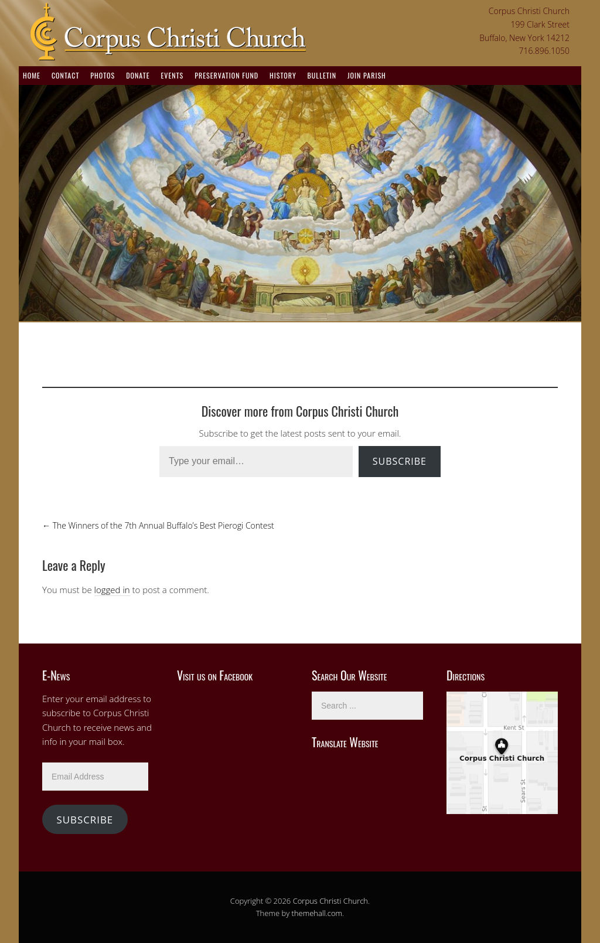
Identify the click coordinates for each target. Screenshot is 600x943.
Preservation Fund (226, 75)
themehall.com (317, 913)
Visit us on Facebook (215, 675)
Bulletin (322, 75)
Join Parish (366, 75)
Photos (102, 75)
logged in (112, 589)
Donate (137, 75)
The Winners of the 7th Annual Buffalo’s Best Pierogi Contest (158, 525)
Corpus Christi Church (330, 901)
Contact (65, 75)
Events (172, 75)
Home (31, 75)
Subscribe (400, 461)
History (283, 75)
